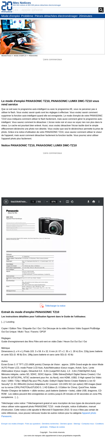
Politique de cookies (57, 427)
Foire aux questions (32, 424)
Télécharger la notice (55, 306)
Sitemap (77, 424)
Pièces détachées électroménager (56, 15)
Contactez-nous (88, 424)
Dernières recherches (50, 424)
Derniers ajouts (66, 424)
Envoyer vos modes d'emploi (12, 424)
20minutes (85, 15)
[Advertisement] (52, 174)
